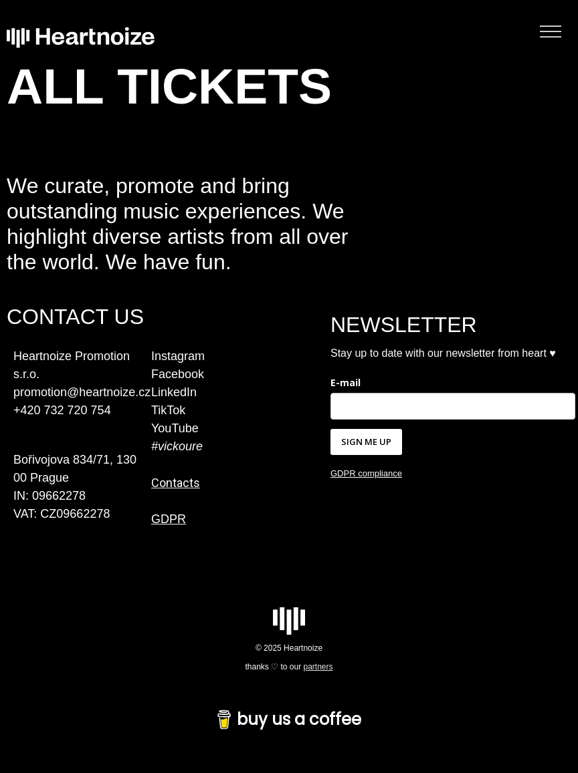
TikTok (168, 410)
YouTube (175, 428)
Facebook (177, 374)
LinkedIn (174, 392)
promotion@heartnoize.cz (82, 392)
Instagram (178, 356)
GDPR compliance (366, 473)
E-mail (345, 382)
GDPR (168, 519)
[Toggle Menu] (550, 31)
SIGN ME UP (366, 442)
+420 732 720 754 (62, 410)
